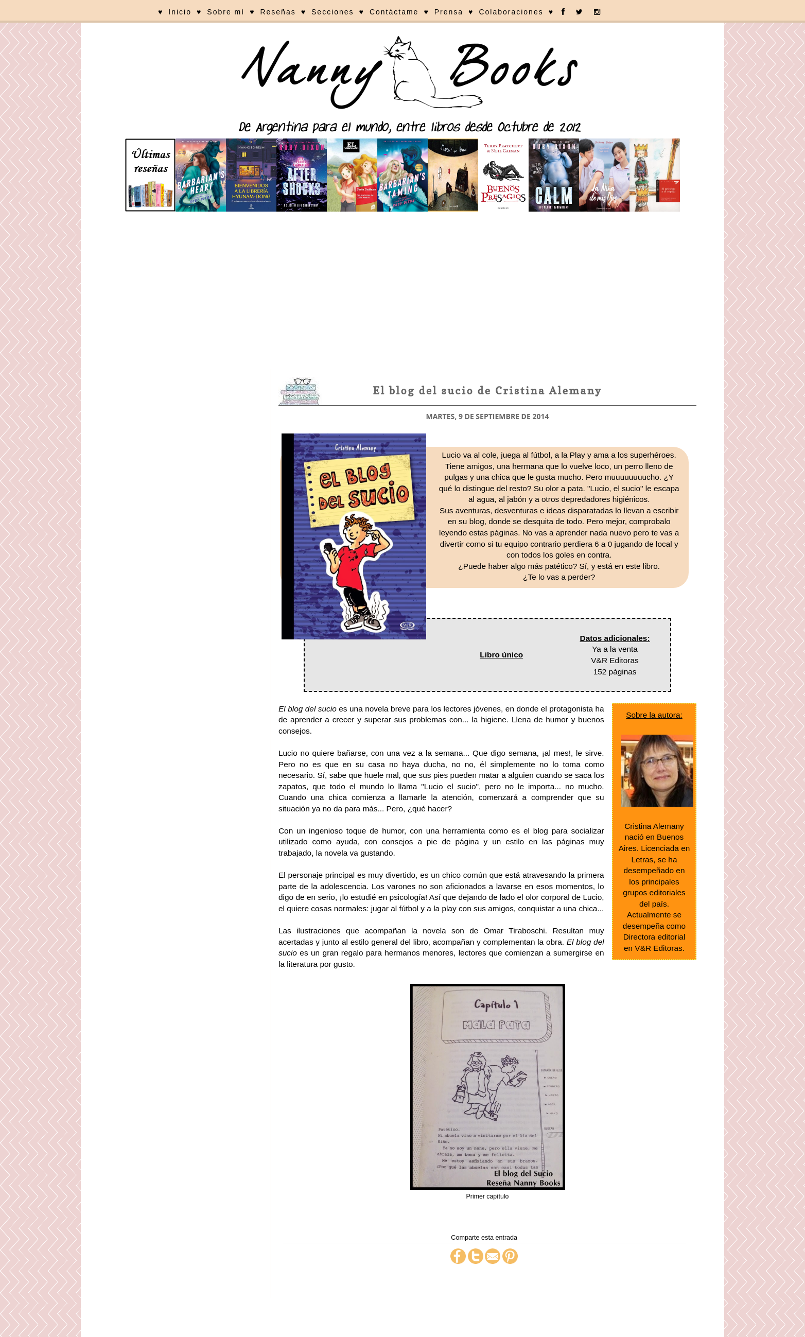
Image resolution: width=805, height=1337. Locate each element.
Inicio (179, 12)
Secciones (332, 12)
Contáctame (394, 12)
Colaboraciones (511, 12)
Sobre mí (225, 12)
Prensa (448, 12)
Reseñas (277, 12)
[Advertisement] (402, 292)
